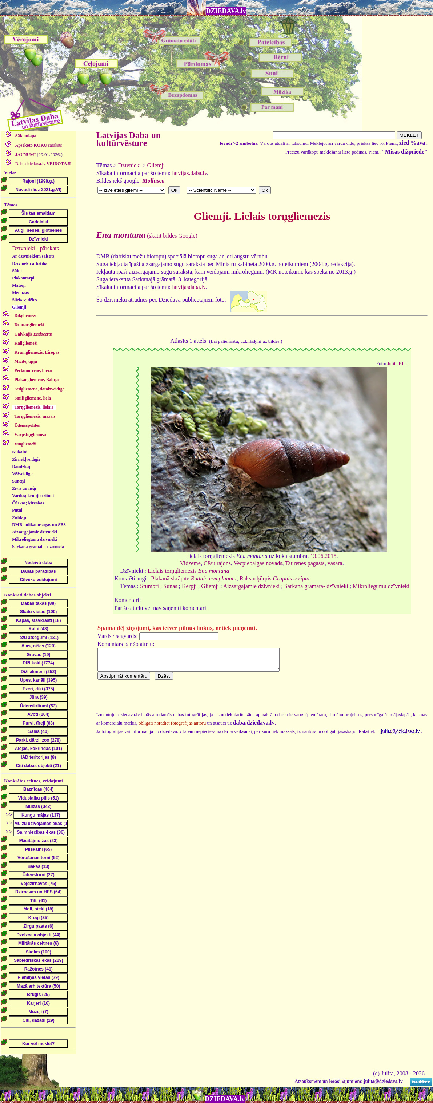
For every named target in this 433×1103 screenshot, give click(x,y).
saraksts (38, 145)
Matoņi (18, 285)
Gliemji (19, 307)
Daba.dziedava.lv (42, 163)
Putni (17, 510)
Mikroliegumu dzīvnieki (34, 539)
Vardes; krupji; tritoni (33, 495)
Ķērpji (189, 586)
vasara (335, 563)
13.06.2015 (323, 556)
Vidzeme (190, 563)
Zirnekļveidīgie (26, 459)
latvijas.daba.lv (189, 173)
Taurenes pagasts (305, 563)
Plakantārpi (23, 278)
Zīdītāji (19, 517)
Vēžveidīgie (22, 473)
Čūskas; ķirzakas (28, 502)
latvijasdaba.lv (188, 287)
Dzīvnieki (129, 165)
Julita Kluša (398, 363)
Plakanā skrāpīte (193, 578)
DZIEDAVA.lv (226, 11)
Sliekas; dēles (24, 299)
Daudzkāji (21, 466)
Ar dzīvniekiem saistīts (33, 256)
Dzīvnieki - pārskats (35, 248)
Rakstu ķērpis (274, 578)
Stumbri (149, 586)
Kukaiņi (19, 452)
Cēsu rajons (217, 563)
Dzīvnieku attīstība (29, 263)
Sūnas (170, 586)
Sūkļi (17, 270)
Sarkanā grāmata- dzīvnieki (38, 546)
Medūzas (20, 292)
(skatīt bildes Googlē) (146, 236)
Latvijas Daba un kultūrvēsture (128, 139)
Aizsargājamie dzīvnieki (34, 532)
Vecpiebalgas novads (258, 563)
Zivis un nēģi (24, 488)
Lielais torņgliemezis (188, 571)
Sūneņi (18, 481)
